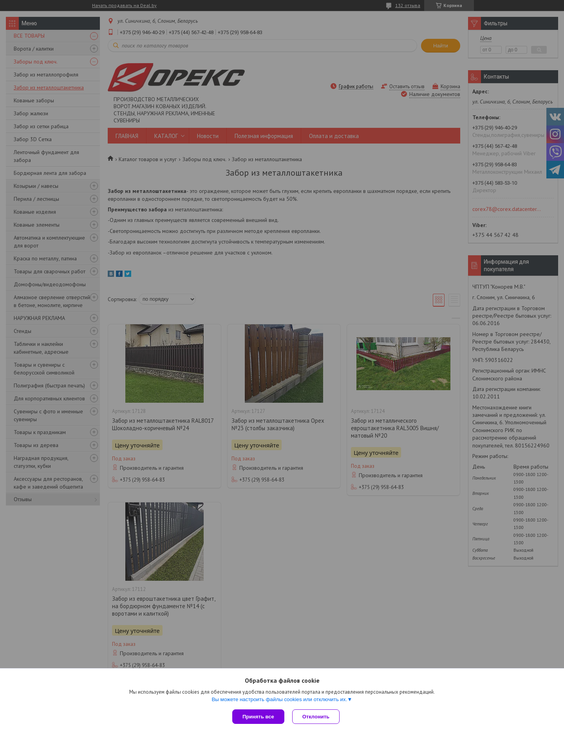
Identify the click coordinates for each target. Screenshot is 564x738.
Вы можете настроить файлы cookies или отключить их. (279, 699)
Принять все (258, 717)
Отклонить (315, 717)
